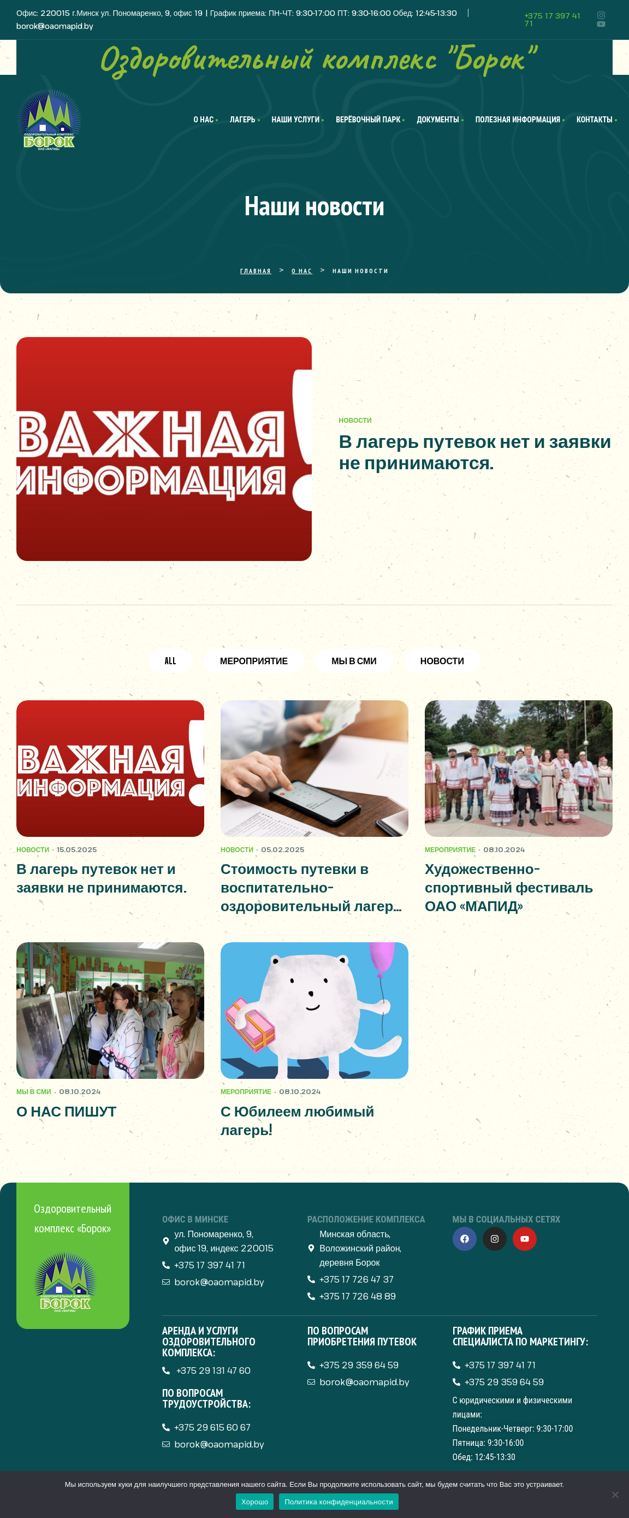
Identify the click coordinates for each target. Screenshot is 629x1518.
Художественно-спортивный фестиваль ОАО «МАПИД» (509, 887)
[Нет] (615, 1494)
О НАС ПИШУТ (66, 1111)
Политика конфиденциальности (338, 1502)
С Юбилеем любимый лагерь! (297, 1120)
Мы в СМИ (354, 660)
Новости (355, 420)
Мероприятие (254, 660)
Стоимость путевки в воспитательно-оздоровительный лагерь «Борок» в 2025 (311, 887)
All (170, 660)
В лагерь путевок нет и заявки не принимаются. (475, 451)
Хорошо (254, 1502)
